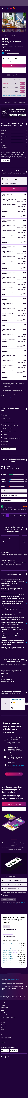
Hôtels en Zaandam (7, 988)
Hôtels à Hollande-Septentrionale (7, 1032)
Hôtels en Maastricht (8, 994)
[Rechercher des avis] (15, 491)
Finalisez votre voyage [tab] (9, 972)
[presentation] (22, 115)
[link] (14, 799)
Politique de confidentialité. (14, 939)
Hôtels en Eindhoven (8, 992)
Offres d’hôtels (4, 1031)
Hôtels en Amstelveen (8, 986)
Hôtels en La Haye (7, 983)
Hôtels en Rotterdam (8, 981)
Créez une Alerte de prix (18, 790)
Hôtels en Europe (12, 1031)
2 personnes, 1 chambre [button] (9, 62)
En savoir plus (5, 387)
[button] (2, 8)
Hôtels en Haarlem (7, 996)
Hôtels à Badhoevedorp (21, 1032)
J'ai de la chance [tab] (8, 968)
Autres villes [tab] (6, 962)
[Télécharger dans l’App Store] (22, 115)
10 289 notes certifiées (13, 53)
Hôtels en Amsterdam (8, 979)
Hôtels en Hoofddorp (8, 998)
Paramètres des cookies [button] (6, 397)
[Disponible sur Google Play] (13, 115)
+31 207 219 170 (6, 51)
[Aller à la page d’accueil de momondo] (10, 8)
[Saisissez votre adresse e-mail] (15, 925)
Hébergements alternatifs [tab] (10, 965)
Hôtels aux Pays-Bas (22, 1031)
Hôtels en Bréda (7, 1000)
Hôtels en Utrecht (7, 990)
